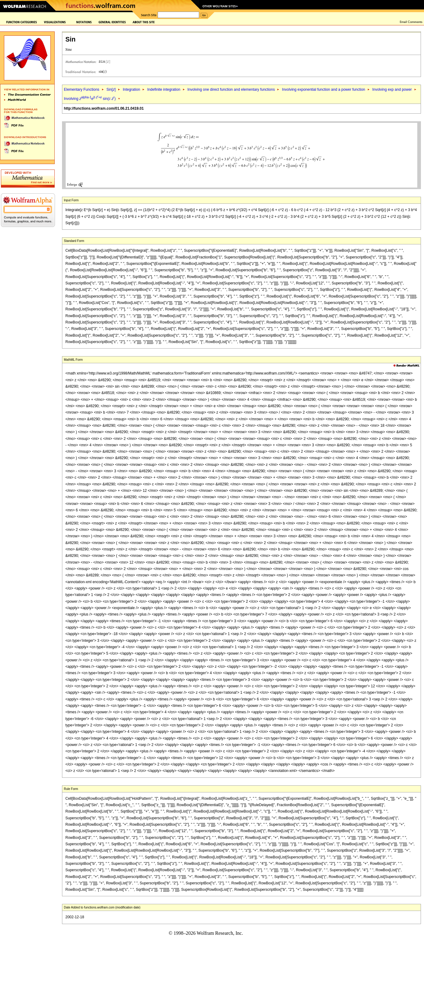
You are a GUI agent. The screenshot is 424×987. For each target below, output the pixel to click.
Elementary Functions (81, 89)
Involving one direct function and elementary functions (231, 89)
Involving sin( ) (90, 99)
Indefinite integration (163, 89)
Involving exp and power (392, 89)
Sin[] (110, 89)
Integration (131, 89)
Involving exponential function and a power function (323, 89)
